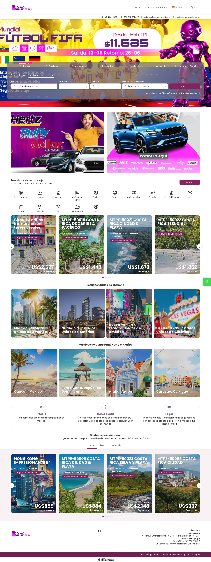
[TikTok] (111, 531)
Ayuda (137, 7)
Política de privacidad (172, 554)
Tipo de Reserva (18, 75)
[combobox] (34, 86)
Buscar (184, 86)
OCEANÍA (116, 446)
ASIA (92, 445)
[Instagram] (105, 531)
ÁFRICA (103, 446)
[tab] (92, 445)
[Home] (99, 531)
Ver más (190, 182)
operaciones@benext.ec (188, 543)
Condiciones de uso (190, 93)
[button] (103, 277)
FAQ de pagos (193, 554)
